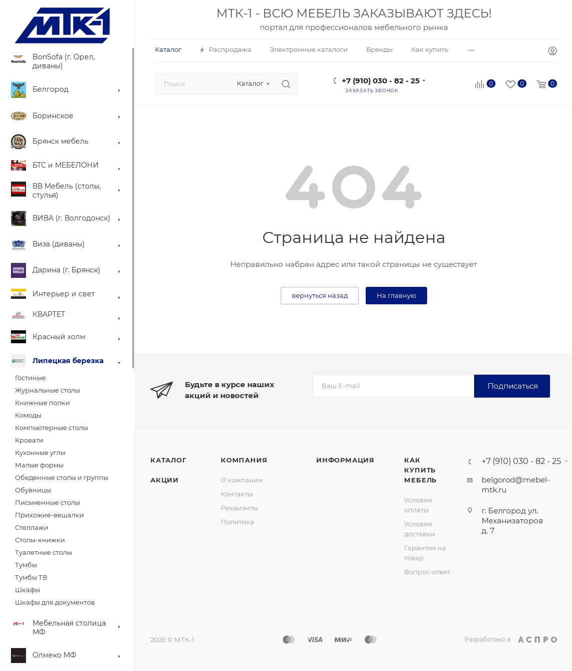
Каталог (168, 460)
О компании (242, 480)
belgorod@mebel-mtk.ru (516, 484)
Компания (244, 460)
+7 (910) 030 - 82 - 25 (381, 80)
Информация (345, 460)
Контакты (237, 494)
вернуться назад (320, 295)
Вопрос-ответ (427, 572)
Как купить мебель (420, 470)
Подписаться (513, 386)
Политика (237, 522)
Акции (164, 480)
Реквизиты (239, 508)
